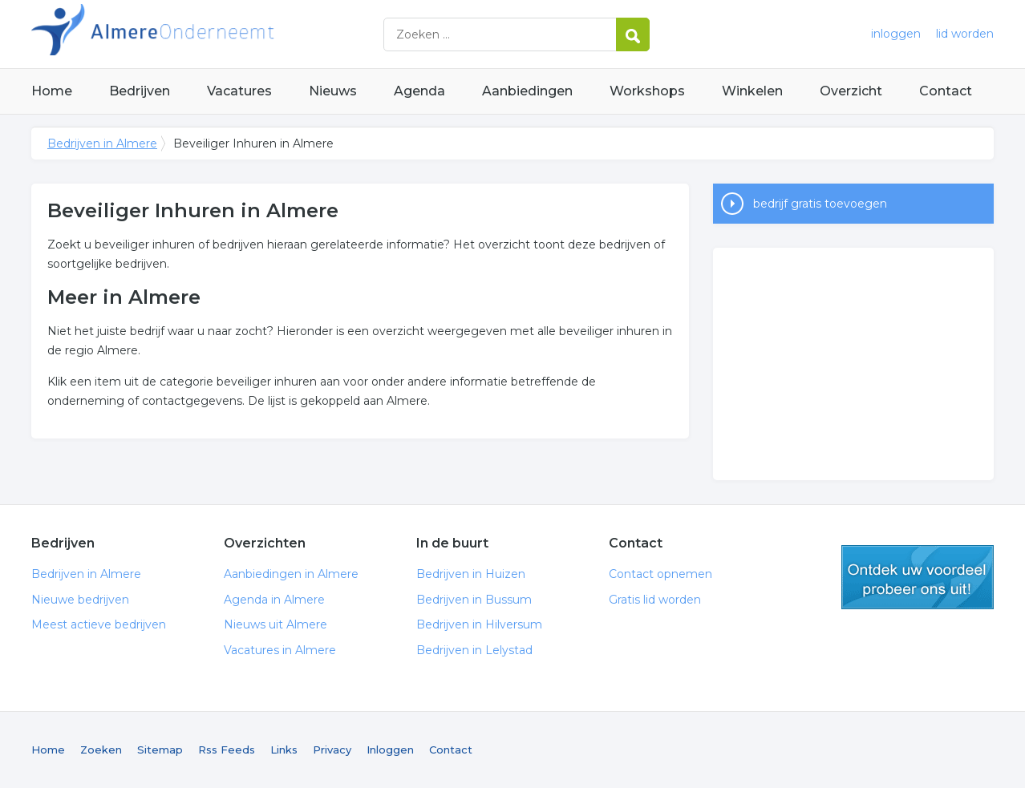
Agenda (419, 91)
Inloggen (390, 749)
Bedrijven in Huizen (470, 574)
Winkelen (752, 91)
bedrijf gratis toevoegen (820, 203)
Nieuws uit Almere (275, 624)
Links (284, 749)
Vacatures (239, 91)
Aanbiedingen (527, 91)
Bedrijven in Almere (231, 34)
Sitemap (160, 749)
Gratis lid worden (655, 599)
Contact (945, 91)
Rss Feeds (226, 749)
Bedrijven (139, 91)
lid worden (965, 33)
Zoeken (101, 749)
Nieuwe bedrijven (80, 599)
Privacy (332, 749)
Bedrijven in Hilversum (479, 624)
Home (51, 91)
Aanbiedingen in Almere (291, 574)
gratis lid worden (917, 577)
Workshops (647, 91)
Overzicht (851, 91)
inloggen (896, 33)
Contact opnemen (660, 574)
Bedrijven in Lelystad (474, 650)
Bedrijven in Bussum (474, 599)
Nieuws (333, 91)
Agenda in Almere (274, 599)
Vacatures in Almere (280, 650)
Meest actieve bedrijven (98, 624)
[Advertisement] (853, 364)
